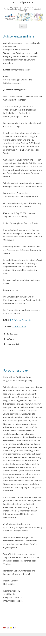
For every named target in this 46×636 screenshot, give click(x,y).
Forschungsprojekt (16, 370)
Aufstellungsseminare (18, 36)
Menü (23, 26)
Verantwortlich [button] (11, 344)
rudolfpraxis (23, 2)
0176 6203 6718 (19, 326)
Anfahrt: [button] (8, 339)
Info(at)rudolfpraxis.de (20, 320)
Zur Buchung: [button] (10, 334)
